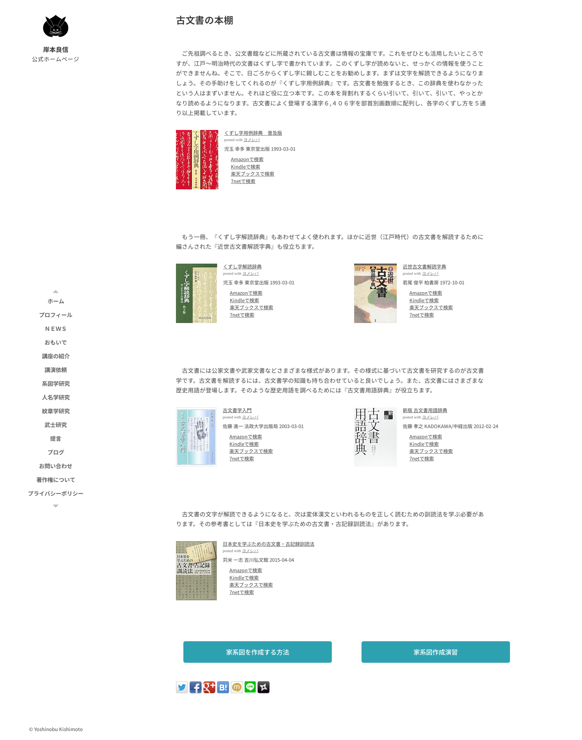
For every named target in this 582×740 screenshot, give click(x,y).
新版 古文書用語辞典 (425, 410)
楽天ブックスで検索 (252, 173)
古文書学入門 (237, 410)
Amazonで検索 (247, 159)
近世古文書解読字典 (424, 266)
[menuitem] (55, 301)
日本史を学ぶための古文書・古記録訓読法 (268, 543)
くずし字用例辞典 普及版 (253, 132)
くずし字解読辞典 (242, 266)
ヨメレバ (251, 140)
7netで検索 (243, 181)
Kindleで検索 (245, 166)
